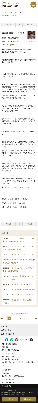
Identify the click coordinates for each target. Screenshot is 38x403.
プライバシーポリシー (21, 392)
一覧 (19, 25)
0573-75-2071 (10, 353)
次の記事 (29, 25)
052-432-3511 (11, 379)
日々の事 (14, 44)
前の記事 (8, 25)
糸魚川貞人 (6, 44)
